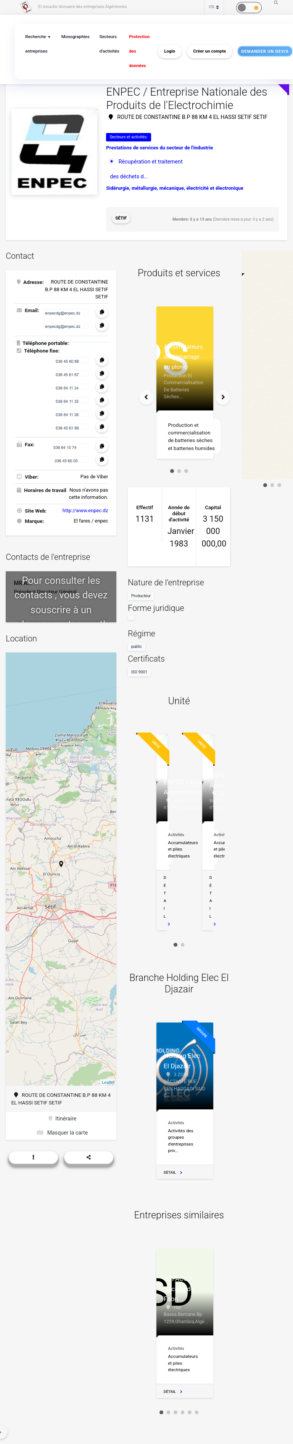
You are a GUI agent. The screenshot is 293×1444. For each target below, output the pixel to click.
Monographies (73, 36)
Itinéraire (62, 1115)
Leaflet (108, 1078)
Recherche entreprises (35, 44)
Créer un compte (204, 51)
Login (165, 51)
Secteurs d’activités (106, 44)
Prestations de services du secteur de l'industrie (159, 147)
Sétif (120, 217)
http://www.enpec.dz (85, 507)
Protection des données (135, 51)
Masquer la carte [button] (62, 1128)
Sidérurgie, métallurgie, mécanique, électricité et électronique (174, 186)
